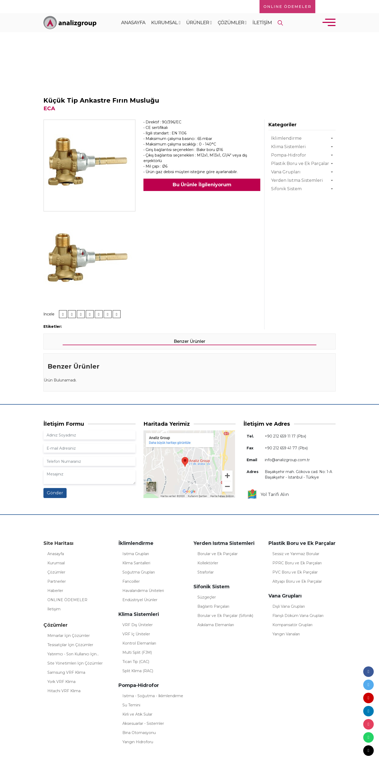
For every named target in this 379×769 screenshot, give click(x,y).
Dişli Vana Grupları (288, 606)
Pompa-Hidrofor (288, 155)
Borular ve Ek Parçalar (217, 553)
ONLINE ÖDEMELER (287, 6)
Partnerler (56, 581)
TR (324, 6)
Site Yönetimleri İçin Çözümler (75, 663)
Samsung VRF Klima (66, 672)
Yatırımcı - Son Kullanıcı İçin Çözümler (72, 655)
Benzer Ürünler (189, 341)
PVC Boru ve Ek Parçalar (295, 572)
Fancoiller (131, 581)
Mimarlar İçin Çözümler (68, 635)
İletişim (262, 23)
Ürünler (199, 23)
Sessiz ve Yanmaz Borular (295, 553)
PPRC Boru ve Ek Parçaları (297, 563)
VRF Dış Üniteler (137, 624)
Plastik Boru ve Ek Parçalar (300, 163)
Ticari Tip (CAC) (135, 661)
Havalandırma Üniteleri (143, 590)
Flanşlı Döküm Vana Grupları (297, 615)
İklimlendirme (286, 138)
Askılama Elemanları (215, 624)
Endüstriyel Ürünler (139, 599)
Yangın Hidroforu (137, 742)
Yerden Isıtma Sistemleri (297, 180)
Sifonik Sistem (286, 188)
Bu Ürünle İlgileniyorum (202, 185)
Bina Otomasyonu (139, 732)
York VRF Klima (61, 681)
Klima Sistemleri (288, 146)
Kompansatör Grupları (292, 624)
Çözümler (232, 23)
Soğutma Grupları (138, 572)
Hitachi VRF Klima (64, 690)
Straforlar (205, 572)
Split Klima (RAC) (137, 671)
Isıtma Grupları (135, 553)
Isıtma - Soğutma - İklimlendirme (152, 695)
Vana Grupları (286, 171)
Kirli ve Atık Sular (137, 714)
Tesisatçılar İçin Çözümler (70, 644)
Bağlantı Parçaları (213, 606)
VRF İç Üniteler (136, 634)
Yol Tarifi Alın (268, 494)
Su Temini (131, 705)
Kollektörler (207, 563)
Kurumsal (165, 23)
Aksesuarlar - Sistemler (143, 723)
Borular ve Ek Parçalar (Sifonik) (225, 615)
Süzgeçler (206, 597)
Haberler (55, 590)
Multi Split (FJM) (137, 652)
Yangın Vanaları (286, 634)
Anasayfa (133, 23)
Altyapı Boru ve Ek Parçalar (297, 581)
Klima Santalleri (136, 563)
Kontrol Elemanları (139, 643)
